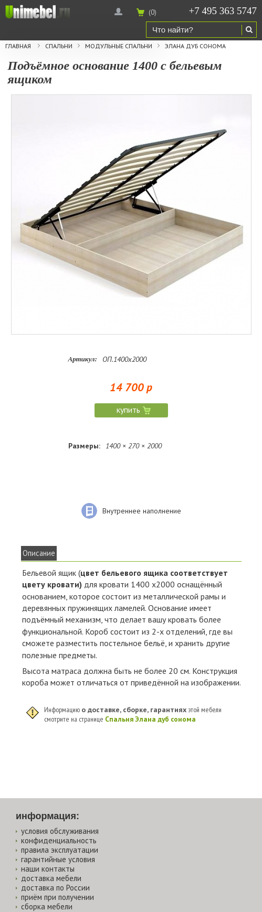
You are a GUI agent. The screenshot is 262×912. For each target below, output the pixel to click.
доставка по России (55, 888)
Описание (39, 553)
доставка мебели (51, 878)
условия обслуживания (60, 831)
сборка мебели (46, 906)
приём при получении (57, 897)
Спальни (58, 46)
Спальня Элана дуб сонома (150, 719)
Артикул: (82, 359)
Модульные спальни (118, 46)
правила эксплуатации (59, 850)
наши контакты (48, 869)
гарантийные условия (58, 859)
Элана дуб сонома (195, 46)
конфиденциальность (59, 840)
